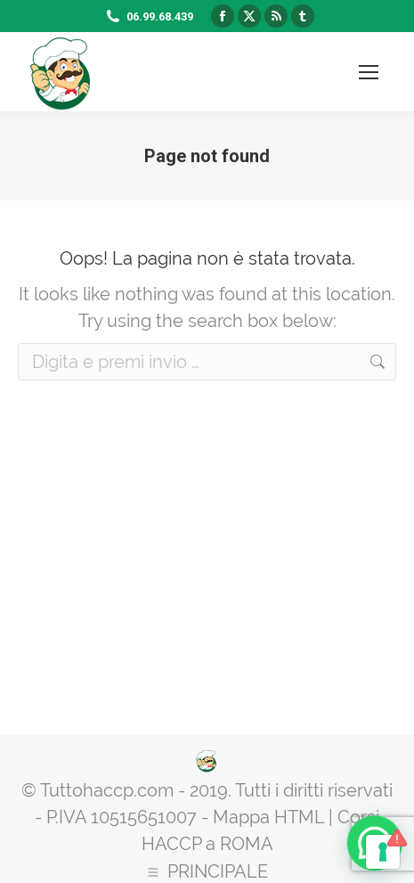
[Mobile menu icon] (368, 72)
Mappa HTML (268, 817)
